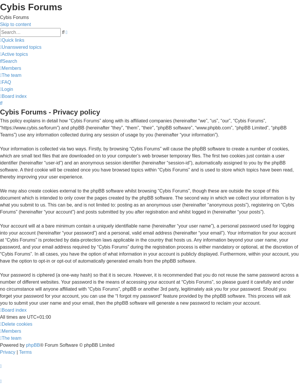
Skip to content (15, 24)
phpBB (33, 345)
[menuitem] (20, 47)
